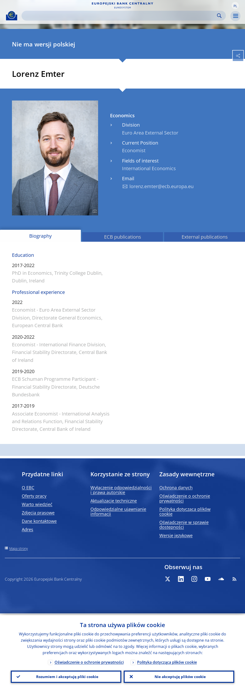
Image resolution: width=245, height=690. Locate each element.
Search (219, 15)
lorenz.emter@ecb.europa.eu (161, 186)
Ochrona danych (176, 487)
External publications (205, 237)
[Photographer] (94, 211)
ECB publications (122, 237)
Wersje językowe (176, 535)
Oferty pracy (34, 496)
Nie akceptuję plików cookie (179, 676)
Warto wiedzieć (37, 504)
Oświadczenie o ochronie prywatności (184, 498)
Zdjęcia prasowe (38, 513)
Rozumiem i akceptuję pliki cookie (66, 676)
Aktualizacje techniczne (113, 501)
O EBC (28, 487)
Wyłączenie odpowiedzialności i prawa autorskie (121, 490)
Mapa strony (18, 548)
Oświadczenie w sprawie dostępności (184, 524)
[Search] (119, 15)
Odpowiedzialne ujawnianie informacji (118, 511)
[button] (235, 5)
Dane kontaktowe (39, 521)
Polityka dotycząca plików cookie (185, 511)
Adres (27, 529)
